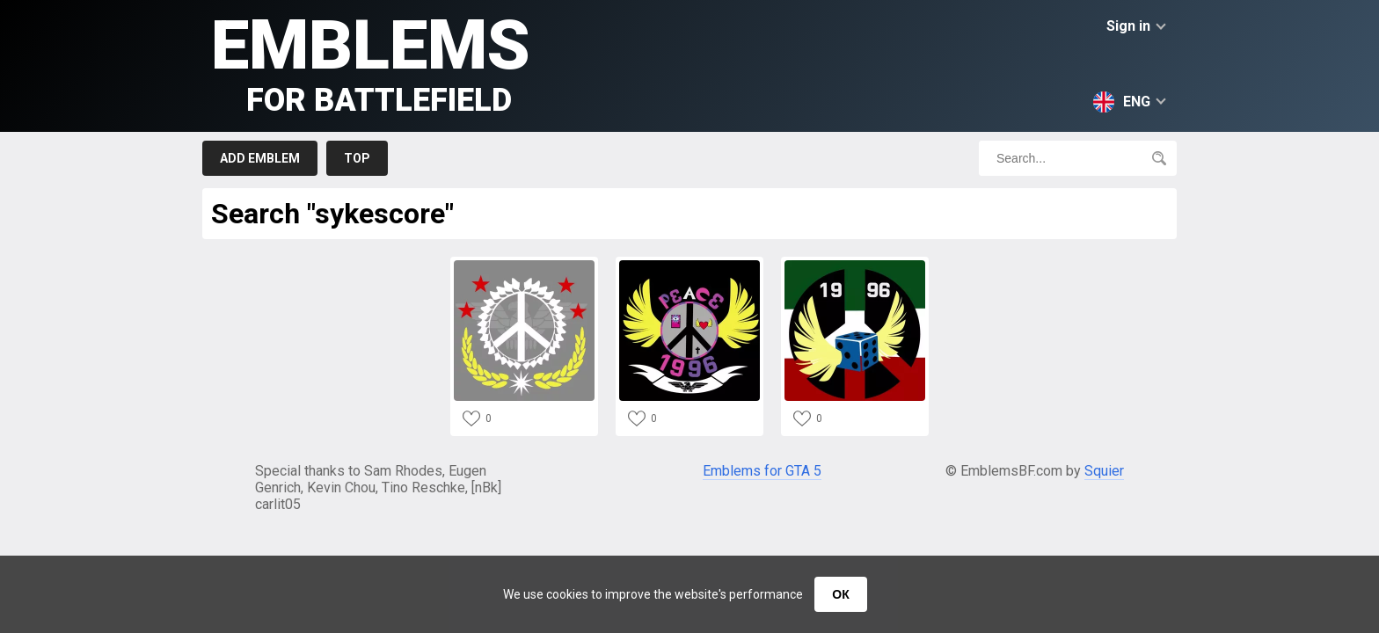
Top (357, 158)
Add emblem (260, 158)
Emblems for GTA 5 (762, 470)
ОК (840, 594)
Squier (1104, 470)
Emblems (370, 62)
